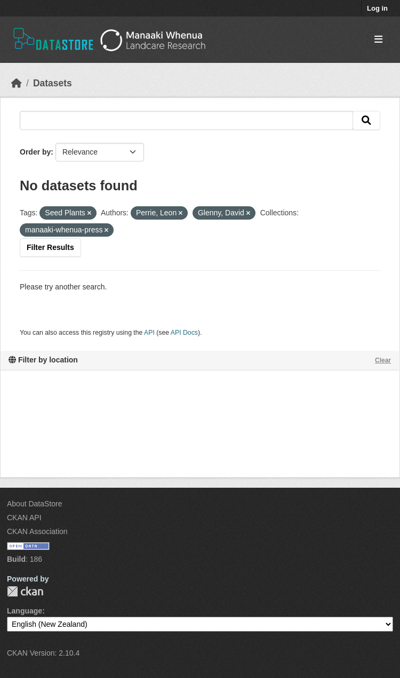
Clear (383, 360)
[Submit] (366, 120)
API (149, 332)
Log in (377, 8)
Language (24, 611)
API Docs (184, 332)
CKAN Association (37, 531)
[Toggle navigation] (378, 39)
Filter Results (50, 247)
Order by (35, 152)
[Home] (16, 83)
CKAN (25, 591)
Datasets (52, 83)
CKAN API (24, 517)
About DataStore (34, 503)
